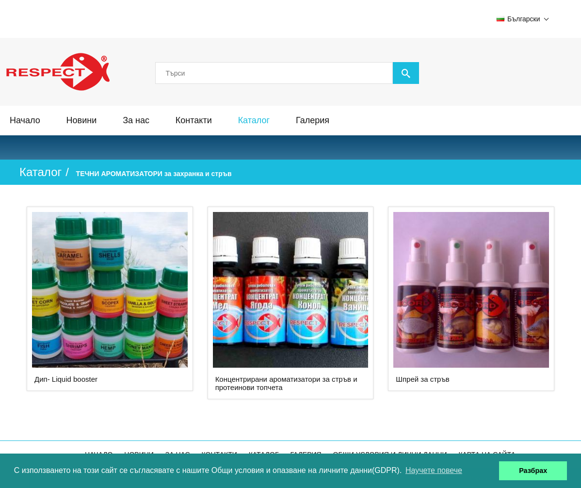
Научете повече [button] (433, 470)
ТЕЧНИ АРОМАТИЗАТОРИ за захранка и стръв (154, 174)
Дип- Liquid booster (65, 379)
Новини (81, 120)
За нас (136, 120)
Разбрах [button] (533, 470)
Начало (25, 120)
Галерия (312, 120)
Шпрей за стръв (423, 379)
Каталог (254, 120)
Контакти (194, 120)
